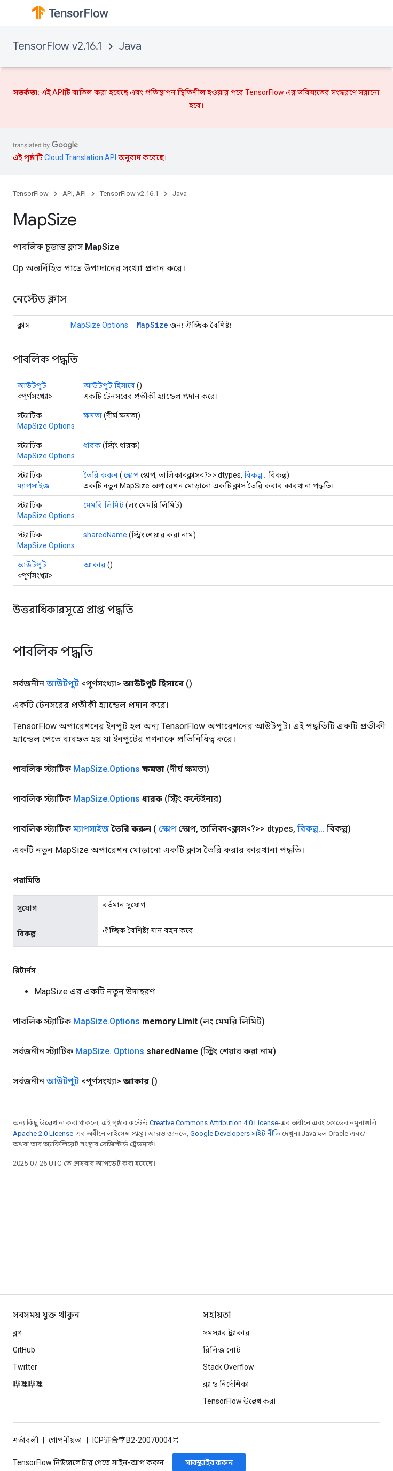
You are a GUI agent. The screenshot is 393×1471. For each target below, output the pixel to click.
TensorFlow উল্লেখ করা (239, 1401)
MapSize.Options (99, 325)
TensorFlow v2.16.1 (57, 46)
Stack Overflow (228, 1367)
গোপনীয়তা (65, 1440)
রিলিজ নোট (222, 1350)
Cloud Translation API (80, 157)
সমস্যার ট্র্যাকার (226, 1332)
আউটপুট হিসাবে (109, 385)
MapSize (152, 325)
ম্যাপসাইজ (33, 485)
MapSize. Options (109, 1051)
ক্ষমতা (92, 415)
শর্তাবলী (25, 1440)
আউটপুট (31, 385)
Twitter (25, 1367)
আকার (94, 564)
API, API (74, 193)
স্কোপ (131, 475)
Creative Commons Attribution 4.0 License (214, 1123)
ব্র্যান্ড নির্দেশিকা (226, 1384)
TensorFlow (31, 193)
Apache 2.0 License (43, 1133)
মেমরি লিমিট (103, 505)
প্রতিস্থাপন (160, 92)
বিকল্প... (255, 475)
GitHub (24, 1350)
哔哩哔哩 (28, 1384)
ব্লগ (17, 1332)
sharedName (105, 535)
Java (130, 46)
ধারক (92, 445)
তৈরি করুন (100, 475)
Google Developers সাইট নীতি (235, 1133)
